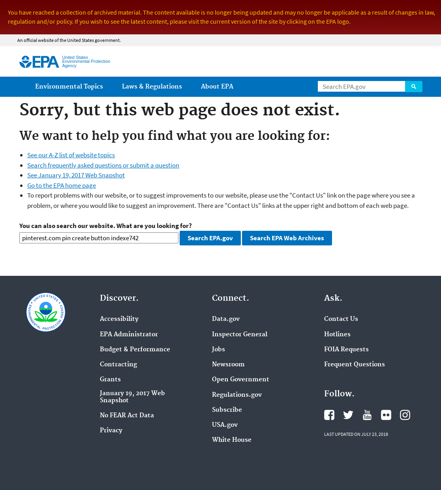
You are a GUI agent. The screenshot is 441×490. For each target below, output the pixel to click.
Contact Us (341, 319)
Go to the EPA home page (61, 185)
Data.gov (226, 319)
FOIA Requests (346, 349)
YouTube (367, 415)
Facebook (329, 415)
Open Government (240, 379)
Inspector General (239, 334)
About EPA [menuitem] (217, 86)
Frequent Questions (354, 364)
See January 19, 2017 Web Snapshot (76, 175)
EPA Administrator (129, 334)
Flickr (386, 415)
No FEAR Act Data (127, 415)
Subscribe (227, 410)
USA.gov (225, 425)
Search (413, 86)
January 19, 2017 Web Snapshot (132, 397)
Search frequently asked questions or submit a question (103, 165)
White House (231, 440)
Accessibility (119, 319)
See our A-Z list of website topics (71, 155)
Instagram (405, 415)
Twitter (348, 415)
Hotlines (337, 334)
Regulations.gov (237, 395)
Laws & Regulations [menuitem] (152, 86)
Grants (110, 379)
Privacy (111, 430)
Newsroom (228, 364)
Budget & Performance (135, 349)
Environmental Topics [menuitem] (69, 86)
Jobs (218, 349)
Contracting (118, 364)
